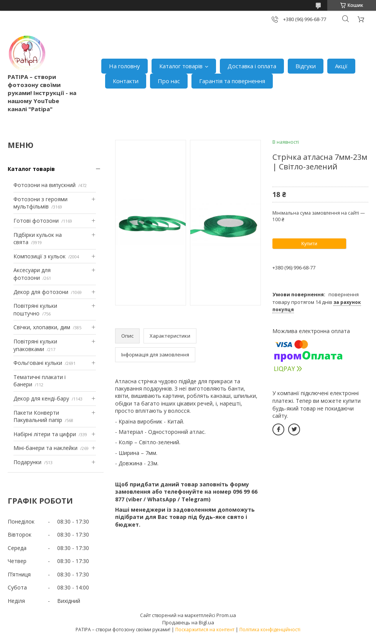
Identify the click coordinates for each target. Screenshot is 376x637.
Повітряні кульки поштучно (35, 309)
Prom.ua (226, 615)
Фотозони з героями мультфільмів (40, 202)
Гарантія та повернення (232, 81)
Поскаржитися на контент (204, 629)
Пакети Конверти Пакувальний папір (37, 416)
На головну (124, 66)
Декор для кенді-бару (41, 398)
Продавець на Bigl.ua (188, 622)
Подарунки (27, 462)
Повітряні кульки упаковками (35, 345)
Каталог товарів (181, 66)
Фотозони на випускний (44, 185)
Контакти (126, 81)
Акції (341, 66)
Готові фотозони (36, 220)
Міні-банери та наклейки (45, 447)
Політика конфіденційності (269, 629)
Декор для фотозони (40, 292)
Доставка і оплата (252, 66)
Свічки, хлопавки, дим (41, 327)
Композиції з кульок (39, 256)
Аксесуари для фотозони (32, 273)
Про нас (169, 81)
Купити (309, 243)
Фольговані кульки (37, 362)
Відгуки (305, 66)
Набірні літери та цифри (44, 434)
